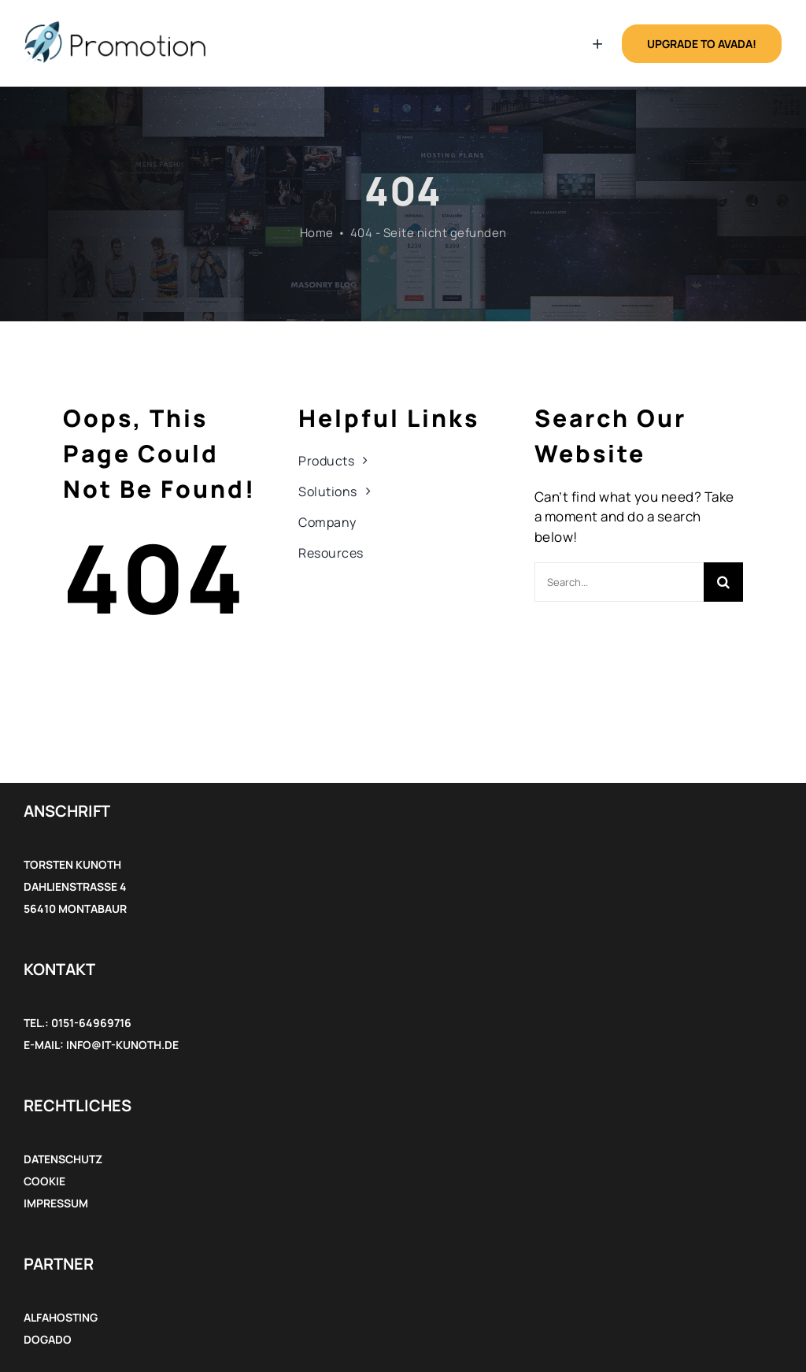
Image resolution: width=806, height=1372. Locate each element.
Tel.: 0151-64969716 (77, 1022)
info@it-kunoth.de (122, 1044)
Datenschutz (63, 1158)
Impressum (56, 1203)
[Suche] (723, 582)
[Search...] (619, 582)
